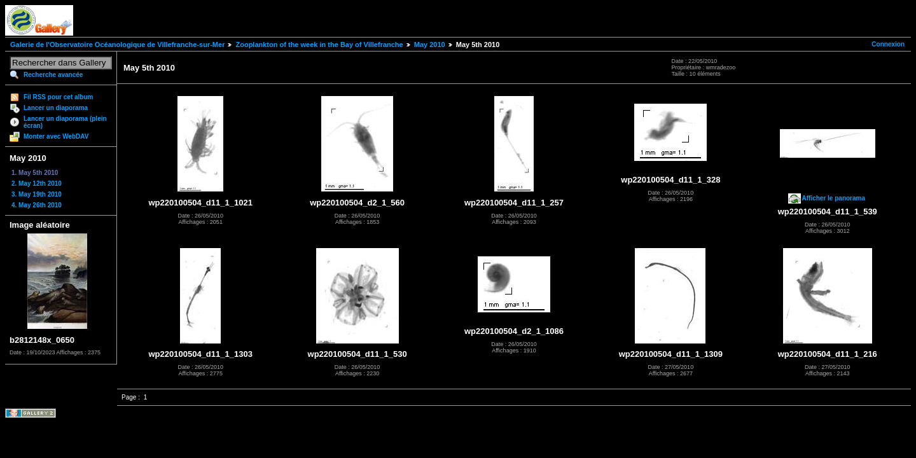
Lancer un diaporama (56, 107)
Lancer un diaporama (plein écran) (65, 122)
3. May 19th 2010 (36, 194)
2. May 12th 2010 (36, 183)
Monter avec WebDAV (56, 136)
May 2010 (429, 44)
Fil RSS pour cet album (58, 97)
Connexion (888, 44)
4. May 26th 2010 (36, 205)
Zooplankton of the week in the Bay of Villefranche (319, 44)
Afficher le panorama (833, 198)
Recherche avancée (53, 74)
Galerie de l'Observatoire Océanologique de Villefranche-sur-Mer (117, 44)
